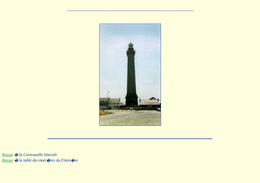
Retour (7, 154)
